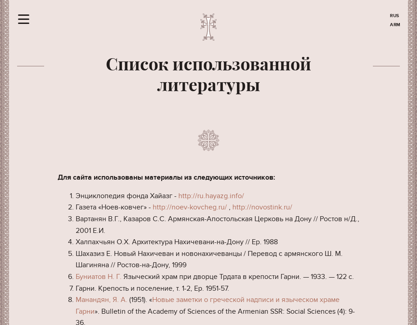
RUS (394, 16)
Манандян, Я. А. (101, 299)
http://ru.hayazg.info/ (211, 195)
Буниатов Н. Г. (99, 276)
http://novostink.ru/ (262, 207)
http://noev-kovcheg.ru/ (190, 207)
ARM (395, 25)
